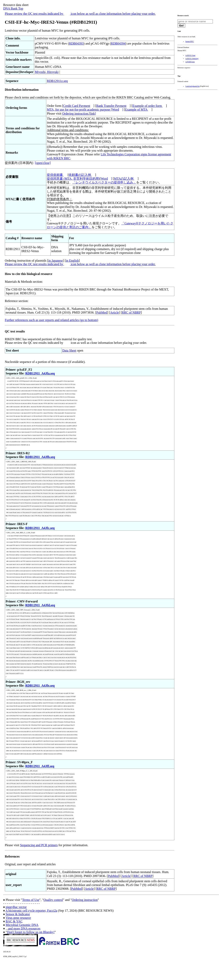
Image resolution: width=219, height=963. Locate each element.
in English (72, 260)
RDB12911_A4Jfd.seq (40, 605)
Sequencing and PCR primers (39, 845)
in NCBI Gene (190, 62)
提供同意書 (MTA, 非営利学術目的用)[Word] (79, 178)
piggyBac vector (16, 907)
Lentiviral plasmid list (192, 86)
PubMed (101, 312)
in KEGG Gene (190, 55)
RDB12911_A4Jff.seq (39, 766)
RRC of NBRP (131, 312)
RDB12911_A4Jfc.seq (40, 528)
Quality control (53, 900)
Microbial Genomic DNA (22, 925)
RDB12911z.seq (57, 81)
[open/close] (43, 163)
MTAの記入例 (124, 178)
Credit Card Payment (76, 105)
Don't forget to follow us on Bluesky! (31, 932)
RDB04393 (76, 43)
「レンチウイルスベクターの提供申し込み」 (104, 182)
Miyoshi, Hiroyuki (46, 72)
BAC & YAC (14, 921)
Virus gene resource (18, 917)
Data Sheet (69, 350)
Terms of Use (30, 900)
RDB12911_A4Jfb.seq (40, 457)
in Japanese (55, 260)
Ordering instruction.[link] (79, 113)
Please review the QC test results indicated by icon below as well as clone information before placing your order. (80, 13)
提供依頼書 (55, 174)
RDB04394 (118, 43)
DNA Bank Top (13, 8)
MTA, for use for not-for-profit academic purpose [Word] (85, 109)
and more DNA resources (24, 928)
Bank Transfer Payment (111, 105)
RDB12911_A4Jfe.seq (40, 685)
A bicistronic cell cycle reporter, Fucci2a (31, 910)
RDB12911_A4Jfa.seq (40, 373)
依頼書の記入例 (80, 174)
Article (114, 312)
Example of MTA (136, 109)
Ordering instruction (85, 900)
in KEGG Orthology (191, 58)
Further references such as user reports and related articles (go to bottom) (51, 320)
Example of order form (147, 105)
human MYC (189, 41)
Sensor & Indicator (18, 914)
